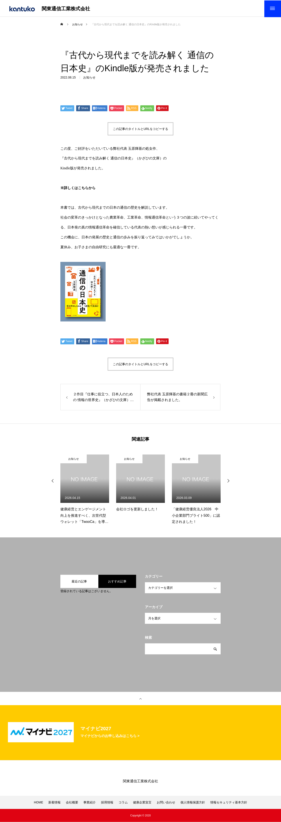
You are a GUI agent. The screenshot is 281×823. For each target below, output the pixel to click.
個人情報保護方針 (192, 803)
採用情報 (107, 803)
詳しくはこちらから (79, 189)
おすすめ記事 (117, 582)
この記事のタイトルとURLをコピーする (140, 129)
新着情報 (54, 803)
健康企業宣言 (142, 803)
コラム (123, 803)
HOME (38, 803)
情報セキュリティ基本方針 (228, 803)
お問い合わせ (166, 803)
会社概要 (72, 803)
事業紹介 (89, 803)
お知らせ (73, 460)
